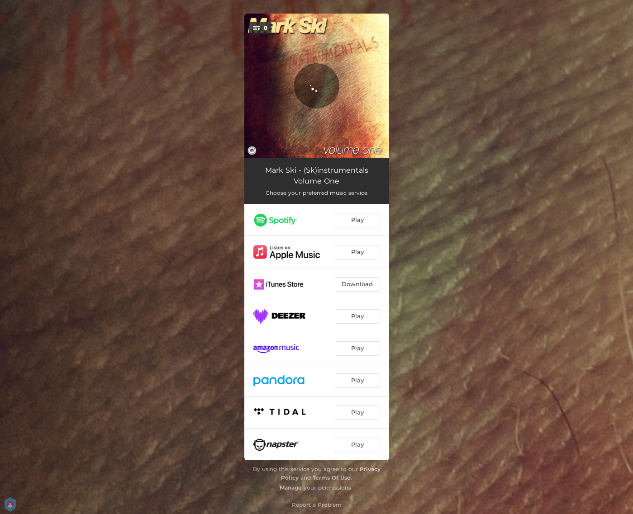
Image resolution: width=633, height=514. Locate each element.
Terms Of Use (332, 477)
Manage (291, 487)
